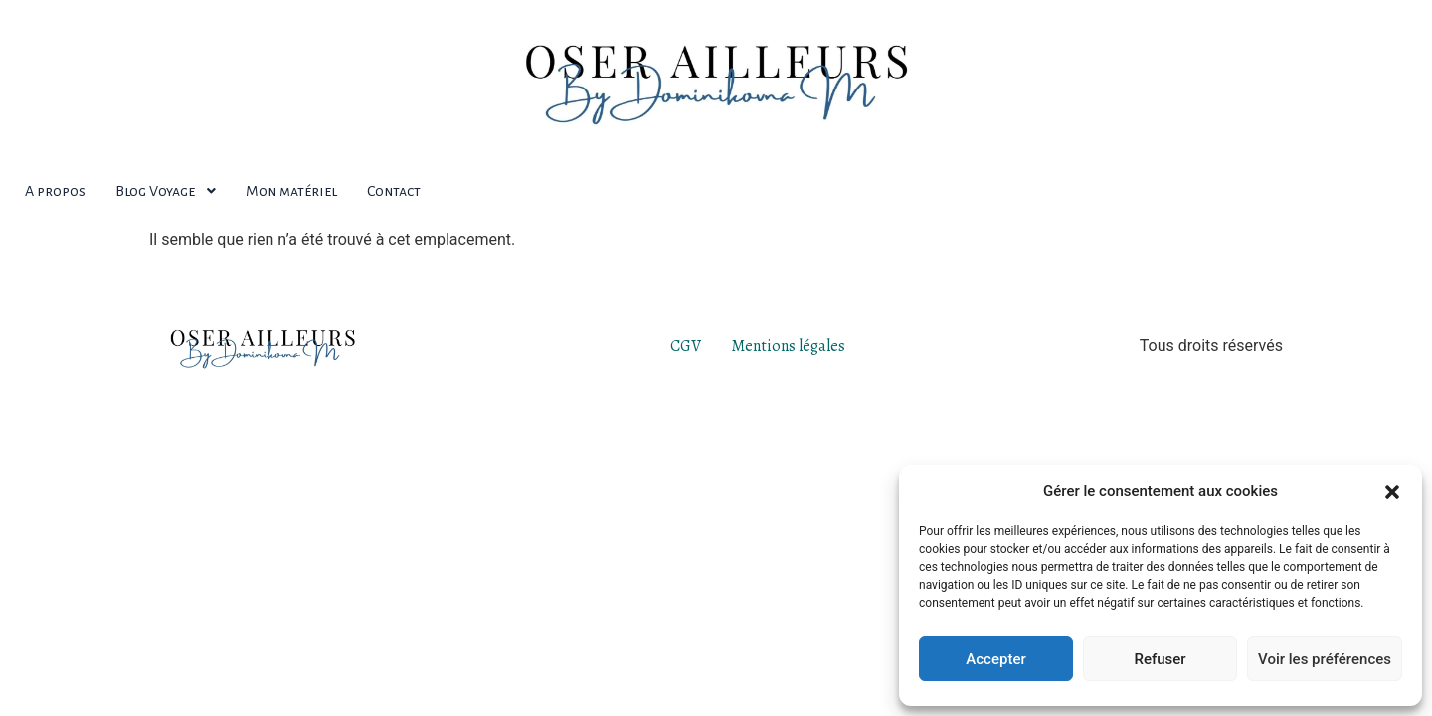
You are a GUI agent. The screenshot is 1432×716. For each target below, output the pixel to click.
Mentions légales (788, 346)
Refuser (1159, 659)
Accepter (995, 659)
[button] (1392, 491)
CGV (685, 346)
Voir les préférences (1324, 659)
